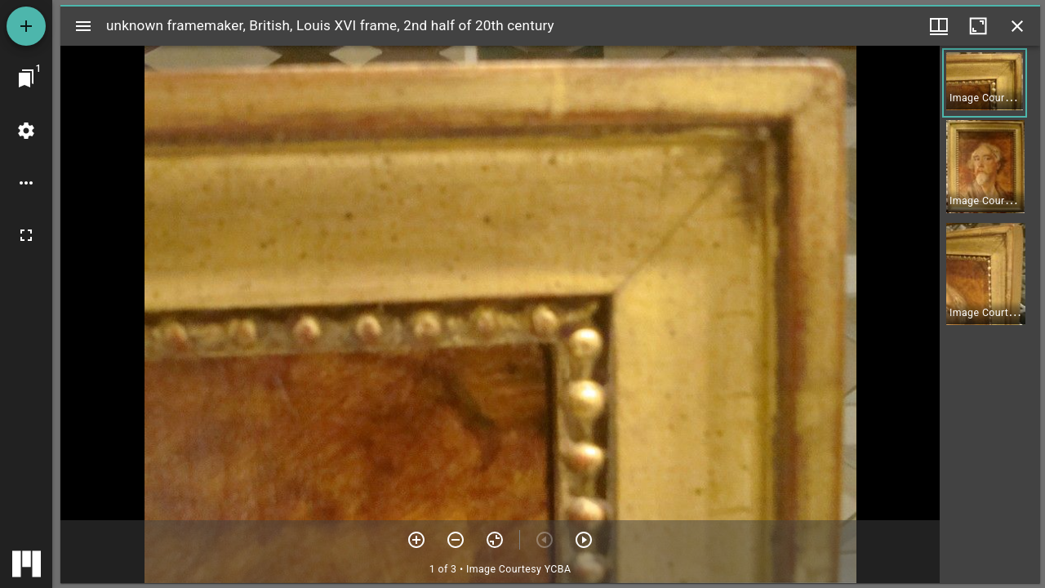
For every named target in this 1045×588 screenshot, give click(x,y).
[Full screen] (26, 235)
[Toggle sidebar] (83, 26)
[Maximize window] (978, 26)
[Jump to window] (26, 78)
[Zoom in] (416, 539)
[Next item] (583, 539)
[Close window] (1017, 26)
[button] (984, 83)
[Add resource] (26, 26)
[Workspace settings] (26, 130)
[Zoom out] (455, 539)
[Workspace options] (26, 183)
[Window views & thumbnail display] (938, 26)
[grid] (990, 314)
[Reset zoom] (494, 539)
